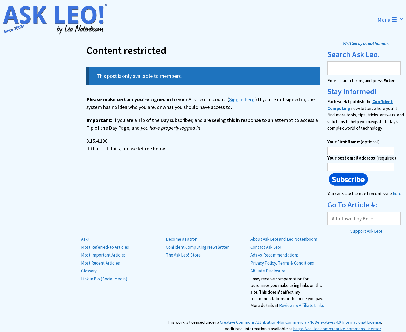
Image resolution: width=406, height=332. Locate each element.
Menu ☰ (391, 19)
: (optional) (353, 142)
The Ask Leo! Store (183, 255)
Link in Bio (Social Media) (104, 279)
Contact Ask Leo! (265, 247)
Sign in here (241, 99)
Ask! (85, 239)
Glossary (89, 271)
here (397, 194)
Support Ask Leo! (366, 231)
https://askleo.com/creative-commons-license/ (337, 328)
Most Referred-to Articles (105, 247)
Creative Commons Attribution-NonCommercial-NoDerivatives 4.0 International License (300, 322)
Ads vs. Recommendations (274, 255)
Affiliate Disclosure (267, 271)
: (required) (361, 158)
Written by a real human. (366, 43)
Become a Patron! (182, 239)
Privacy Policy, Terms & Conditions (282, 263)
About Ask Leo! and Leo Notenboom (283, 239)
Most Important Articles (103, 255)
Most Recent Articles (100, 263)
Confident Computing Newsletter (197, 247)
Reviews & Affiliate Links (301, 305)
